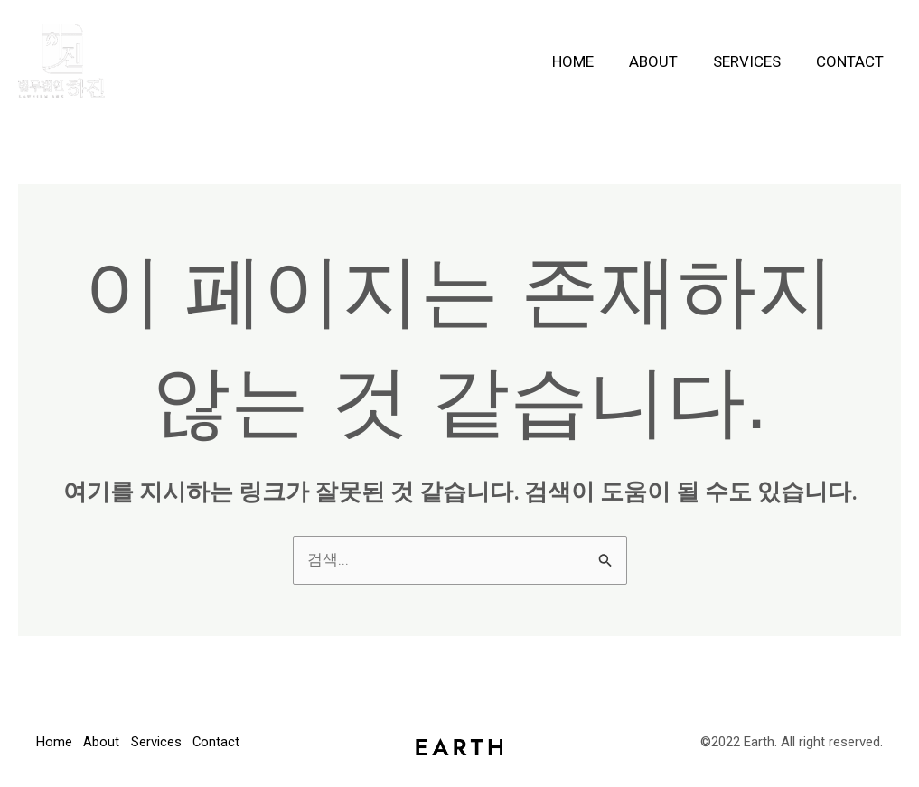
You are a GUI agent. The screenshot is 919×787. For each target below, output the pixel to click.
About (664, 61)
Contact (852, 61)
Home (588, 61)
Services (753, 61)
